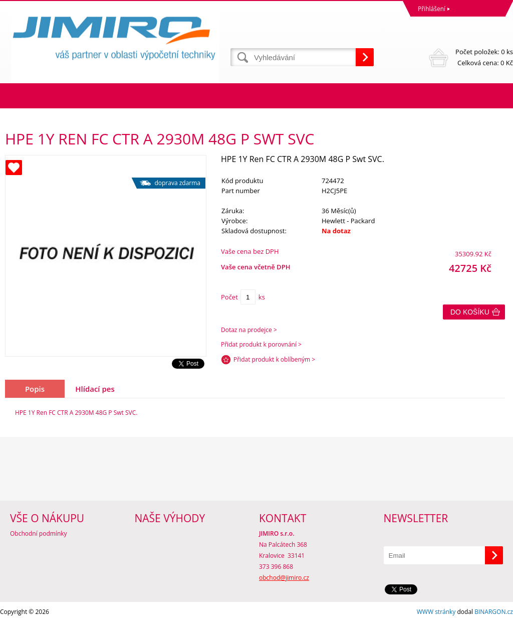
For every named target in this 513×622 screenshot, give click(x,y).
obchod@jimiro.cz (284, 577)
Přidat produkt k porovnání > (261, 344)
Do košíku (469, 312)
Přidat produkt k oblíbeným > (274, 359)
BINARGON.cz (493, 611)
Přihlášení (431, 9)
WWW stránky (436, 611)
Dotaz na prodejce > (249, 330)
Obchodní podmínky (38, 533)
